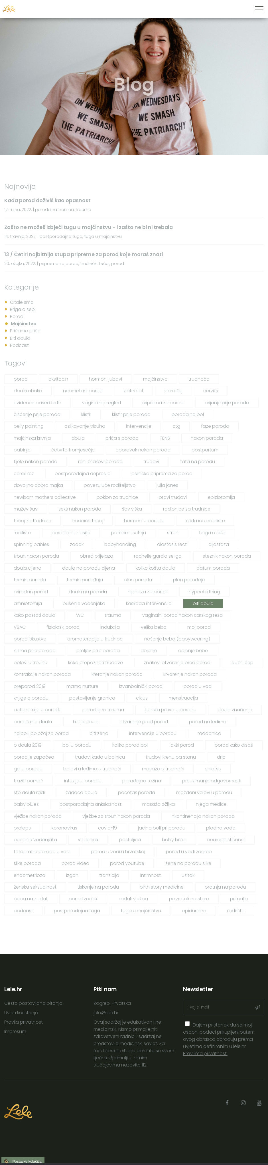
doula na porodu (88, 591)
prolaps (22, 828)
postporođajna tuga (77, 910)
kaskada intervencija (149, 603)
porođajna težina (141, 781)
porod (21, 379)
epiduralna (194, 910)
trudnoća (199, 379)
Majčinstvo (23, 323)
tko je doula (86, 721)
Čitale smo (22, 302)
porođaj (173, 390)
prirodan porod (31, 591)
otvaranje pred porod (143, 721)
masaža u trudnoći (163, 769)
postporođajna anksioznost (90, 804)
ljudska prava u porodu (170, 709)
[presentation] (187, 1024)
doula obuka (28, 390)
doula (78, 438)
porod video (75, 863)
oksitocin (58, 379)
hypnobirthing (204, 591)
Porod (16, 316)
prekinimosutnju (128, 532)
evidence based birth (37, 402)
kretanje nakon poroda (117, 674)
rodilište (22, 532)
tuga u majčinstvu (141, 910)
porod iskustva (30, 639)
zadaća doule (81, 792)
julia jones (167, 485)
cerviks (210, 390)
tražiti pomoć (28, 781)
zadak (77, 544)
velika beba (154, 627)
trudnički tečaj (87, 520)
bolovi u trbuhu (30, 662)
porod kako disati (234, 745)
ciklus (142, 698)
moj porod (199, 627)
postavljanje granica (92, 698)
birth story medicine (162, 887)
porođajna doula (33, 721)
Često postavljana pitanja (33, 1003)
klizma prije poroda (35, 650)
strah (172, 532)
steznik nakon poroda (227, 556)
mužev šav (26, 509)
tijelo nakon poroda (35, 461)
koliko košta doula (155, 568)
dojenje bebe (193, 650)
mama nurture (82, 686)
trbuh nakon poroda (36, 556)
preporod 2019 (30, 686)
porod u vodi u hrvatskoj (118, 851)
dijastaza (218, 544)
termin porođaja (85, 580)
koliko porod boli (130, 745)
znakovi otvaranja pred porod (177, 662)
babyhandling (120, 544)
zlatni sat (133, 390)
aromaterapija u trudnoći (95, 639)
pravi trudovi (173, 497)
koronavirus (64, 828)
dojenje (149, 650)
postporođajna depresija (83, 473)
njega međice (211, 804)
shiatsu (213, 769)
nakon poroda (207, 438)
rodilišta (236, 910)
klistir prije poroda (131, 414)
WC (80, 615)
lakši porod (182, 745)
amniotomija (28, 603)
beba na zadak (31, 898)
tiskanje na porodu (98, 887)
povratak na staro (189, 898)
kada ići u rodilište (205, 520)
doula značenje (235, 709)
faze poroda (215, 426)
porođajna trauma (103, 709)
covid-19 (107, 828)
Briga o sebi (23, 309)
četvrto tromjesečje (73, 450)
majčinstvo (155, 379)
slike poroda (27, 863)
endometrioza (29, 875)
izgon (72, 875)
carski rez (24, 473)
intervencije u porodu (152, 733)
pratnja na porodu (225, 887)
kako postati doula (34, 615)
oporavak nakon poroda (142, 450)
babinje (22, 450)
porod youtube (127, 863)
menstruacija (183, 698)
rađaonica (209, 733)
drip (221, 757)
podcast (23, 910)
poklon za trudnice (117, 497)
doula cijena (27, 568)
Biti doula (20, 338)
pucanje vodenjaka (35, 839)
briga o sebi (212, 532)
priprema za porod (163, 402)
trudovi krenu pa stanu (171, 757)
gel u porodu (28, 769)
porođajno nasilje (71, 532)
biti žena (99, 733)
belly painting (29, 426)
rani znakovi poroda (100, 461)
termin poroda (30, 580)
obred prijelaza (96, 556)
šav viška (132, 509)
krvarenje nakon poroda (190, 674)
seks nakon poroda (79, 509)
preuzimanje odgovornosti (211, 781)
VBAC (20, 627)
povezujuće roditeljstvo (110, 485)
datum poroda (213, 568)
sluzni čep (242, 662)
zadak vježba (133, 898)
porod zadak (83, 898)
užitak (188, 875)
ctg (176, 426)
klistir (86, 414)
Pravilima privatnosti (205, 1053)
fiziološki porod (63, 627)
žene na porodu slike (188, 863)
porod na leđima (207, 721)
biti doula (203, 603)
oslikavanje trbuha (84, 426)
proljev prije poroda (98, 650)
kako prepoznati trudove (95, 662)
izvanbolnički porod (141, 686)
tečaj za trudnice (32, 520)
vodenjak (88, 839)
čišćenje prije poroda (37, 414)
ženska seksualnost (35, 887)
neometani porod (83, 390)
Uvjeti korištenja (21, 1012)
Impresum (15, 1031)
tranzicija (109, 875)
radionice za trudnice (186, 509)
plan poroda (138, 580)
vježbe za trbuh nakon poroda (116, 816)
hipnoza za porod (148, 591)
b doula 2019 (28, 745)
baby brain (174, 839)
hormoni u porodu (144, 520)
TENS (165, 438)
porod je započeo (34, 757)
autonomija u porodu (38, 709)
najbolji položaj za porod (41, 733)
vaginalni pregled (101, 402)
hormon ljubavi (105, 379)
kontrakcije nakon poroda (42, 674)
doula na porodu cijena (88, 568)
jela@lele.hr (106, 1012)
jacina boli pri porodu (161, 828)
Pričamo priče (25, 331)
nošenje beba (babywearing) (177, 639)
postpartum (205, 450)
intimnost (150, 875)
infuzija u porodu (82, 781)
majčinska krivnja (32, 438)
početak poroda (136, 792)
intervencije (138, 426)
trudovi (151, 461)
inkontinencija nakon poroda (203, 816)
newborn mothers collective (45, 497)
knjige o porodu (31, 698)
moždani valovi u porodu (204, 792)
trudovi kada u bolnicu (100, 757)
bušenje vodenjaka (84, 603)
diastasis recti (172, 544)
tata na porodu (197, 461)
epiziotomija (221, 497)
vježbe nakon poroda (38, 816)
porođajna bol (188, 414)
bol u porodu (77, 745)
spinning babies (31, 544)
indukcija (110, 627)
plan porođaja (189, 580)
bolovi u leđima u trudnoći (92, 769)
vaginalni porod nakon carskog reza (182, 615)
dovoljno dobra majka (38, 485)
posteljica (130, 839)
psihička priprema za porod (161, 473)
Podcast (19, 345)
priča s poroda (122, 438)
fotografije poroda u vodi (42, 851)
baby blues (26, 804)
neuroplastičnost (226, 839)
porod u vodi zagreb (189, 851)
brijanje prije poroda (227, 402)
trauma (113, 615)
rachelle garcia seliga (158, 556)
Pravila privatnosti (24, 1022)
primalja (239, 898)
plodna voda (220, 828)
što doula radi (29, 792)
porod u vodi (198, 686)
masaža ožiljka (158, 804)
